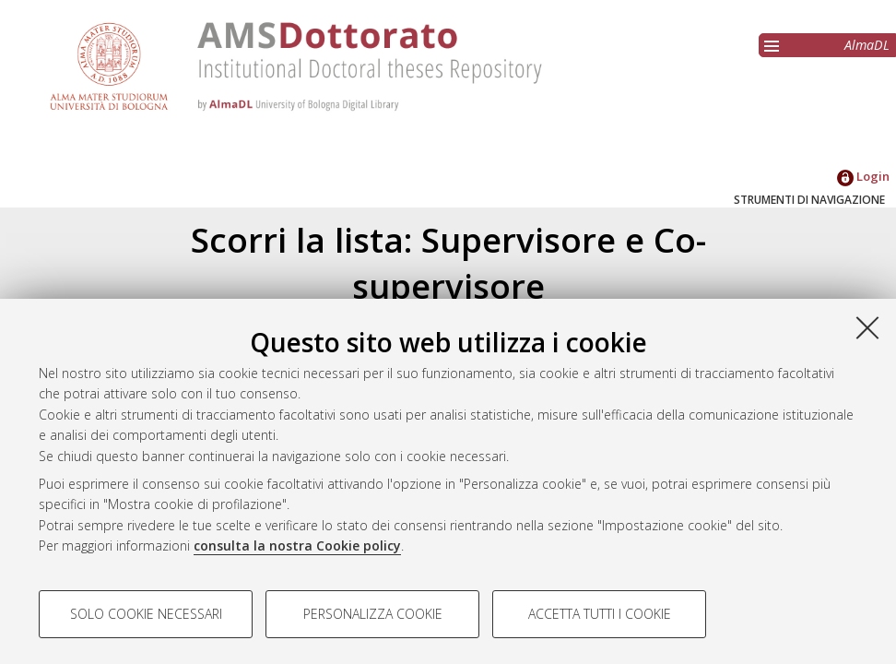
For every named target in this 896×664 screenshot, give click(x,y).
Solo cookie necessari (146, 613)
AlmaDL (867, 44)
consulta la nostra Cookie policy (297, 545)
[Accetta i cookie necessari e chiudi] (867, 327)
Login (863, 176)
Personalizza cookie (372, 613)
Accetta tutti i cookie (599, 613)
